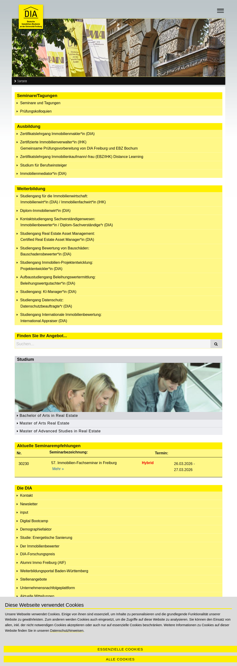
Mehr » (58, 469)
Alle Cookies (120, 659)
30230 (24, 464)
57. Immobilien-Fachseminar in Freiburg (84, 463)
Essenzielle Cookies (120, 649)
